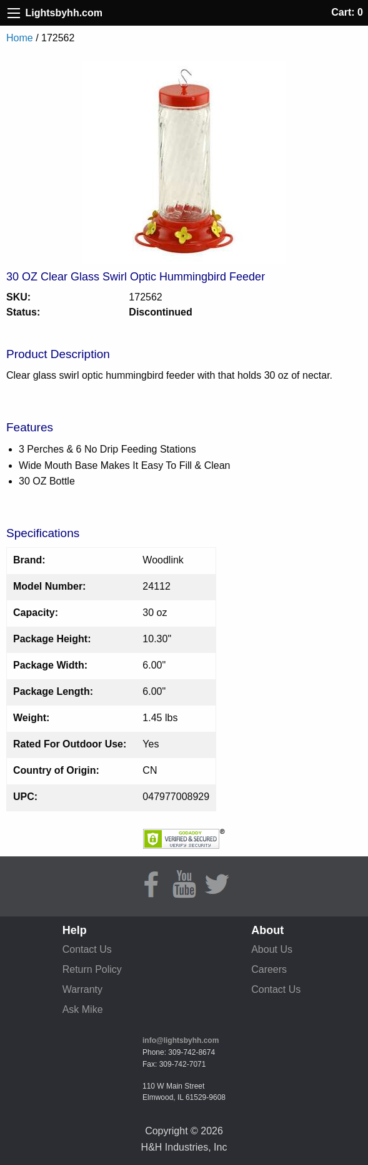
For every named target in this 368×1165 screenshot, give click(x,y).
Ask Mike (82, 1009)
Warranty (82, 989)
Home (19, 38)
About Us (271, 949)
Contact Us (87, 949)
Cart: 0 (347, 12)
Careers (269, 969)
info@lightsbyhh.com (180, 1040)
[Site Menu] (13, 13)
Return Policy (92, 969)
